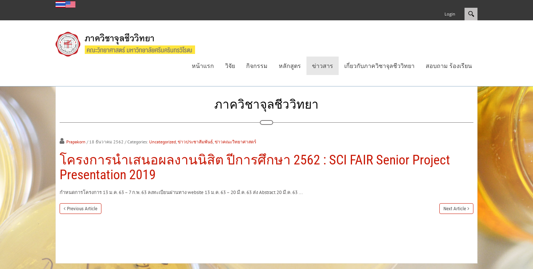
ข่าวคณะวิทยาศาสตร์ (235, 141)
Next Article (454, 208)
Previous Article (82, 208)
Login (450, 14)
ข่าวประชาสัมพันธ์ (195, 141)
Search (471, 14)
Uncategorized (162, 141)
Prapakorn (76, 141)
